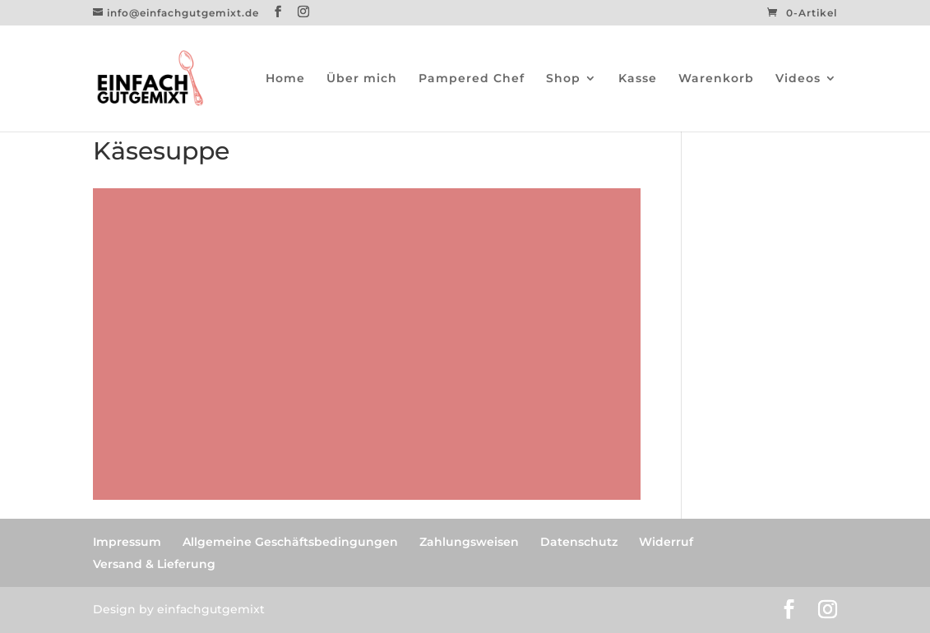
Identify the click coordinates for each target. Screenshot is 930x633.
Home (285, 78)
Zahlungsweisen (469, 541)
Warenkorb (716, 78)
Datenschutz (579, 541)
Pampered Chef (472, 78)
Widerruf (666, 541)
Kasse (637, 78)
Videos (798, 78)
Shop (563, 78)
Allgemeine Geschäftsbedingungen (290, 541)
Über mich (361, 78)
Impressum (127, 541)
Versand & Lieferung (154, 564)
